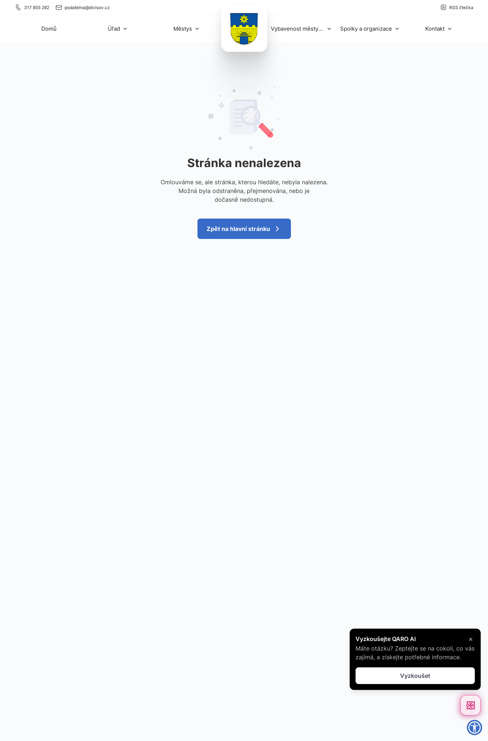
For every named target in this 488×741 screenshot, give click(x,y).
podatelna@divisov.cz (82, 7)
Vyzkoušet (415, 675)
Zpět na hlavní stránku (244, 228)
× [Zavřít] (470, 638)
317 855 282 (32, 7)
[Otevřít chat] (470, 705)
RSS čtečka (456, 7)
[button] (118, 29)
